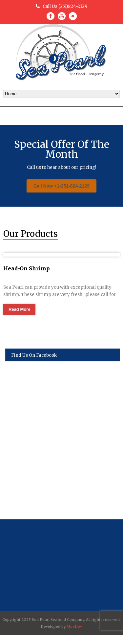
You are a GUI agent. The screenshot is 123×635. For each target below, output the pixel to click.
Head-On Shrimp (26, 268)
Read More (19, 309)
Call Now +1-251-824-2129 (61, 186)
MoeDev (74, 626)
